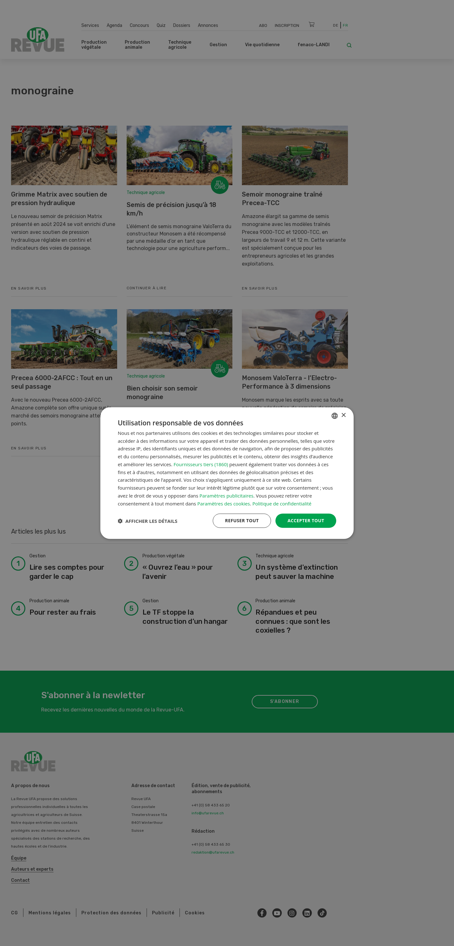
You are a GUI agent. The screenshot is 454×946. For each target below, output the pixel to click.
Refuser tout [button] (242, 520)
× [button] (343, 415)
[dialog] (227, 473)
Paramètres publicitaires (226, 495)
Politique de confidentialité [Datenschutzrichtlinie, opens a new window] (282, 503)
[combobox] (334, 415)
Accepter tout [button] (305, 520)
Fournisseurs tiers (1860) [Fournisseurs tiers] (200, 464)
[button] (147, 520)
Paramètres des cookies (223, 503)
